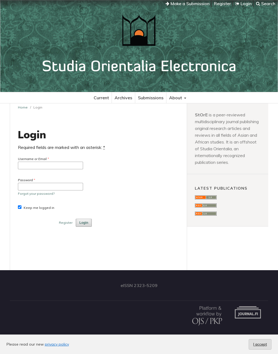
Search (265, 3)
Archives (123, 97)
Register (222, 3)
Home (23, 107)
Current (101, 97)
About (176, 97)
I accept (260, 344)
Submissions (150, 97)
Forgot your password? (36, 194)
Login (243, 3)
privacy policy (57, 344)
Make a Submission (188, 3)
